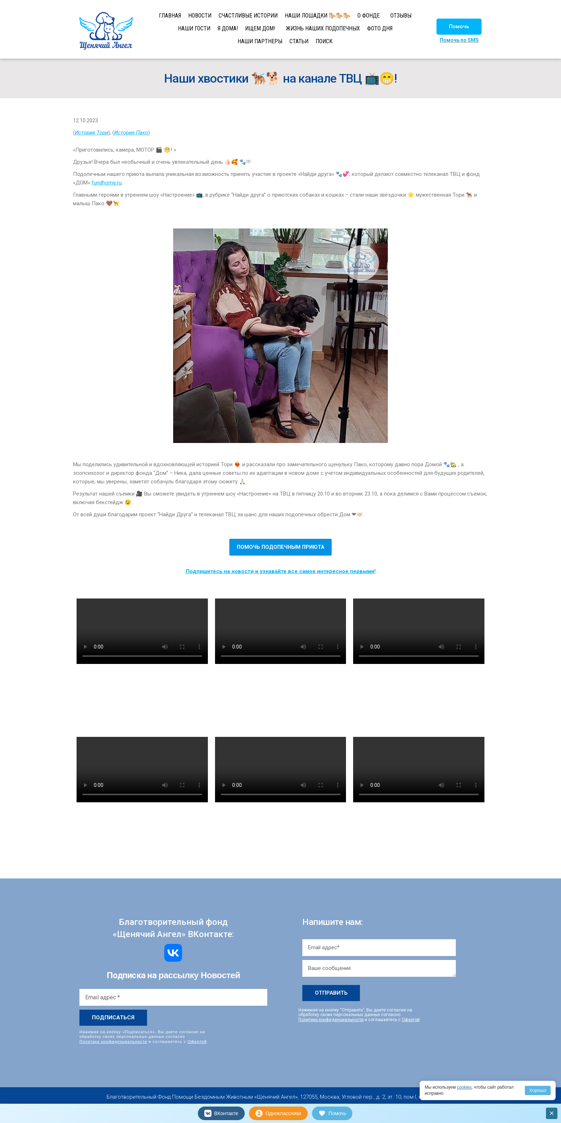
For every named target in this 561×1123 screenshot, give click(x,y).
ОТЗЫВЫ (400, 15)
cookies (464, 1087)
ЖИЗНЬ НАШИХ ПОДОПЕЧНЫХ (323, 28)
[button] (459, 27)
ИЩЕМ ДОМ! (260, 28)
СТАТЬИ (298, 41)
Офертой (197, 1041)
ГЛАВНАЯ (170, 15)
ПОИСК (324, 41)
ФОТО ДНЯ (379, 28)
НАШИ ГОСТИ (194, 28)
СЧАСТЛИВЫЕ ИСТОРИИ (248, 15)
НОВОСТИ (199, 15)
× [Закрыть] (552, 1113)
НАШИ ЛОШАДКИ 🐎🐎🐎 (317, 15)
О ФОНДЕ (368, 15)
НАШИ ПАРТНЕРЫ (260, 41)
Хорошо (537, 1090)
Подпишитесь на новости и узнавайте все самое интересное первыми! (281, 571)
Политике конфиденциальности (113, 1041)
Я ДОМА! (228, 28)
